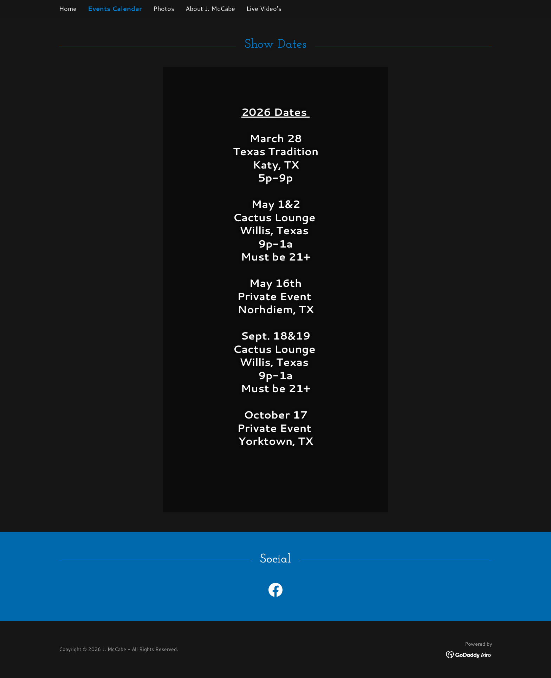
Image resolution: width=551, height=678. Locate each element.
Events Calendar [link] (115, 8)
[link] (275, 591)
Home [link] (68, 8)
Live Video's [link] (263, 8)
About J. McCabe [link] (210, 8)
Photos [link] (163, 8)
